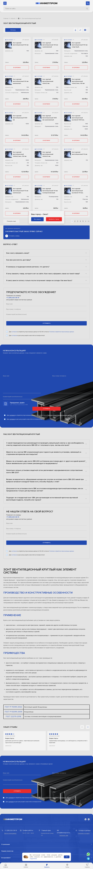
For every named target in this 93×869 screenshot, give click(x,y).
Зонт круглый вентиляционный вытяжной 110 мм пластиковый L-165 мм (79, 191)
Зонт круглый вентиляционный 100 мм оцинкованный (50, 45)
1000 (27, 123)
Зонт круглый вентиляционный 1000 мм (20, 118)
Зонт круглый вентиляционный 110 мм (79, 153)
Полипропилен (53, 196)
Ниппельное (25, 92)
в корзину (17, 67)
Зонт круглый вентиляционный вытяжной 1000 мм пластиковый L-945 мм (79, 118)
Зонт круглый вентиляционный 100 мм (20, 44)
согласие (14, 332)
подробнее (33, 858)
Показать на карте (84, 833)
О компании (5, 844)
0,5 (57, 92)
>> (88, 221)
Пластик (85, 126)
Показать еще (11, 221)
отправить (46, 323)
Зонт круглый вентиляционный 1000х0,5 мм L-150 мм (19, 154)
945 (86, 123)
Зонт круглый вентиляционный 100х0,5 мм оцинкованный (47, 81)
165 (87, 202)
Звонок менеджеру (10, 833)
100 (28, 51)
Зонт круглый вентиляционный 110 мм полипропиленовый (50, 191)
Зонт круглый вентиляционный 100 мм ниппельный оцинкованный (20, 81)
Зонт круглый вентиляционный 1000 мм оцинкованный (49, 118)
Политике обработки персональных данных (61, 332)
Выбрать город (54, 219)
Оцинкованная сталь (51, 53)
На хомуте (84, 53)
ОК (67, 857)
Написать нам (63, 835)
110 (87, 160)
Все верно (37, 219)
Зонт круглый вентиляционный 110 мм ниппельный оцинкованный (20, 191)
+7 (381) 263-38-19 (12, 298)
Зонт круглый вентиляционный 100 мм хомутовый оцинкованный (79, 45)
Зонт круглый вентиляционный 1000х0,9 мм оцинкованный (47, 154)
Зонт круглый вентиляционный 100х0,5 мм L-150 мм (78, 81)
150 (87, 90)
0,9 (57, 163)
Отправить (46, 408)
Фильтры (13, 30)
